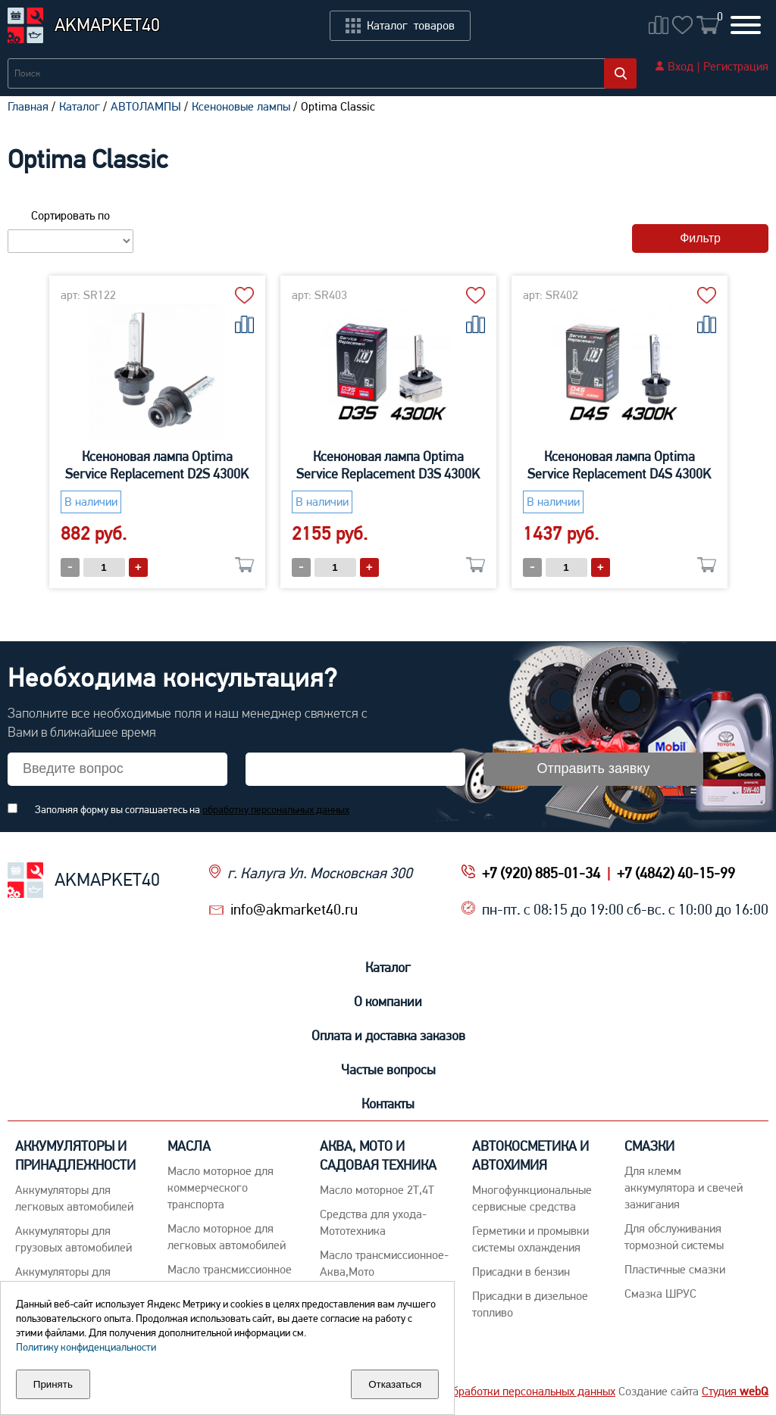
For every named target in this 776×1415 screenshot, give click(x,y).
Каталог (79, 106)
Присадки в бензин (521, 1271)
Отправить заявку (593, 768)
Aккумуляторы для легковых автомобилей (74, 1198)
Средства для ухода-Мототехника (373, 1222)
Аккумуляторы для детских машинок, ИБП (75, 1279)
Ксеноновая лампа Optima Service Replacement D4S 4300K (619, 465)
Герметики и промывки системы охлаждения (530, 1238)
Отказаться (394, 1384)
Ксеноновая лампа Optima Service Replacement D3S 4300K (388, 465)
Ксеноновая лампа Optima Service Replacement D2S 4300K (157, 465)
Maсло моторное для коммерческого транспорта (220, 1187)
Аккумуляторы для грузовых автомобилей (73, 1238)
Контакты (388, 1103)
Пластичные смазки (674, 1269)
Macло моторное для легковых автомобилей (226, 1236)
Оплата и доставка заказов (388, 1035)
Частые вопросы (388, 1069)
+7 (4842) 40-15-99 (676, 873)
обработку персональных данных (275, 809)
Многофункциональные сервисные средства (532, 1198)
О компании (388, 1001)
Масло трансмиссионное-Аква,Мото (384, 1263)
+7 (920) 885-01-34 (541, 873)
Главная (28, 106)
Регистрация (735, 66)
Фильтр (700, 238)
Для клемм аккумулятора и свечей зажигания (683, 1187)
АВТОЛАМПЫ (146, 106)
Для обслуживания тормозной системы (674, 1236)
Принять (53, 1384)
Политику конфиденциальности (86, 1347)
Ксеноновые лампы (241, 106)
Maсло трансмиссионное (229, 1269)
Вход (680, 66)
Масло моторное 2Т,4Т (377, 1190)
